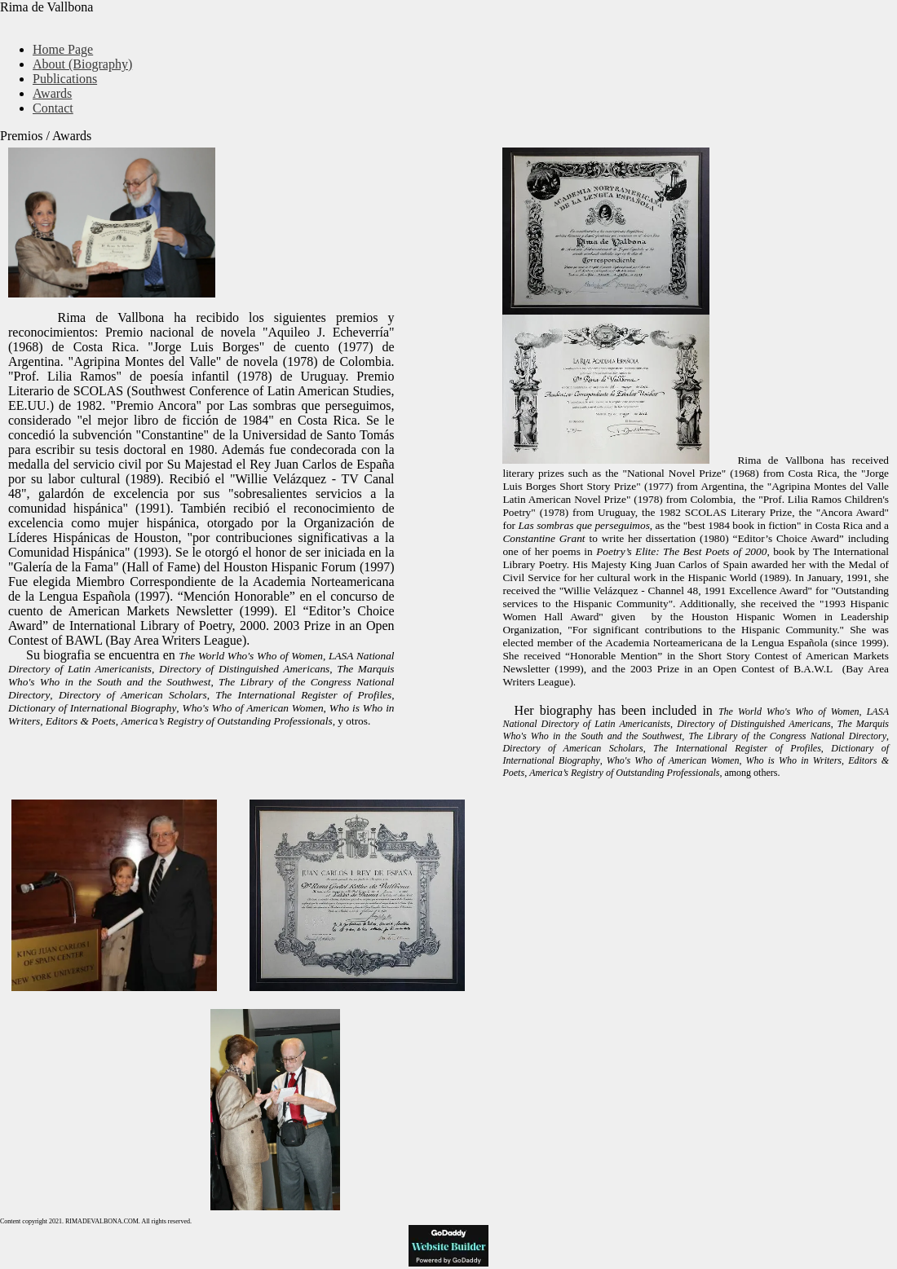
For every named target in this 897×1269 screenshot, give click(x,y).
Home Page (63, 49)
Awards (52, 93)
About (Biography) (82, 64)
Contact (53, 108)
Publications (65, 79)
